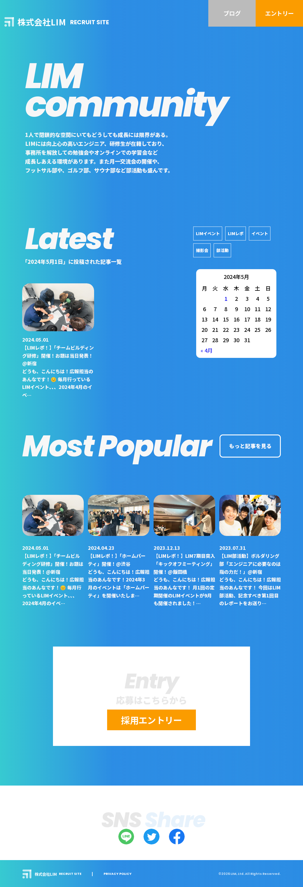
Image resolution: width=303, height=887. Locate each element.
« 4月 (207, 350)
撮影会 (202, 250)
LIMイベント (208, 233)
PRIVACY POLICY (118, 874)
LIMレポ (236, 233)
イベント (260, 233)
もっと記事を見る (250, 446)
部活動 (222, 250)
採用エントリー (151, 719)
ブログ (232, 13)
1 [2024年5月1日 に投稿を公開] (225, 298)
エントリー (279, 13)
